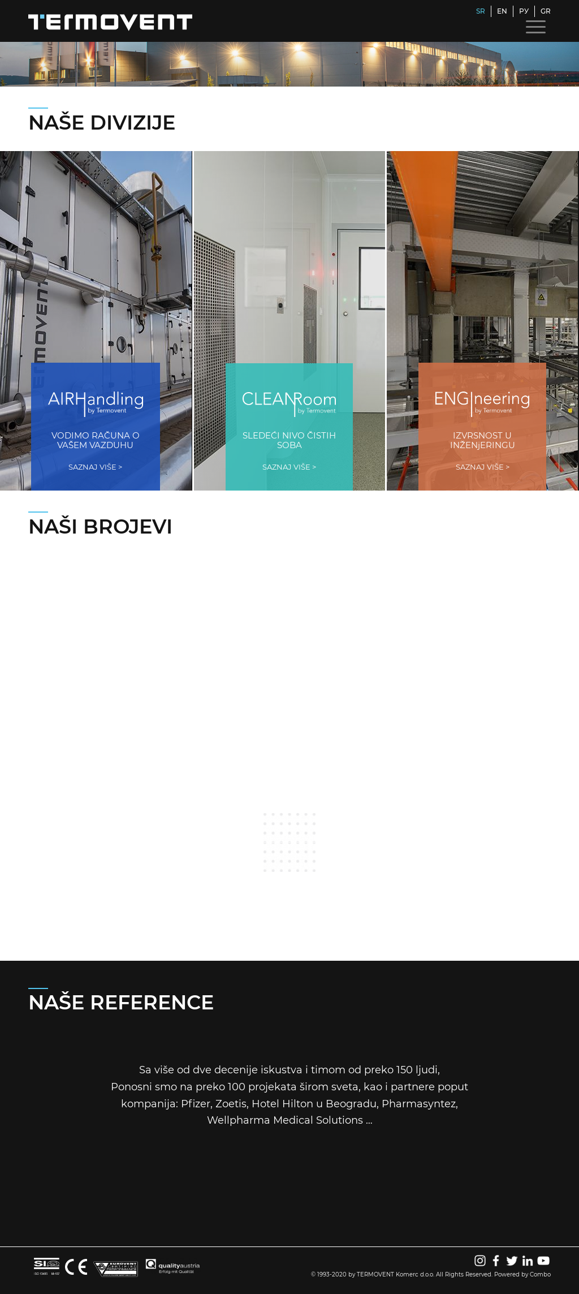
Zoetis (231, 1104)
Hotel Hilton (282, 1104)
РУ (524, 11)
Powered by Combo (522, 1274)
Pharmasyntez (419, 1104)
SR (480, 11)
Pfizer (195, 1104)
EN (502, 11)
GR (546, 11)
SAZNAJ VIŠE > (95, 466)
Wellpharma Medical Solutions (285, 1120)
